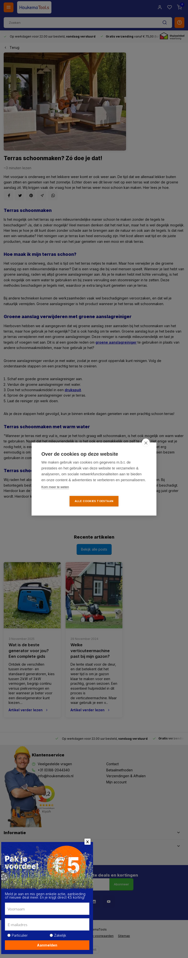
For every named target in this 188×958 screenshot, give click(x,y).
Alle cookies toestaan (94, 501)
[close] (146, 443)
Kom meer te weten (55, 487)
